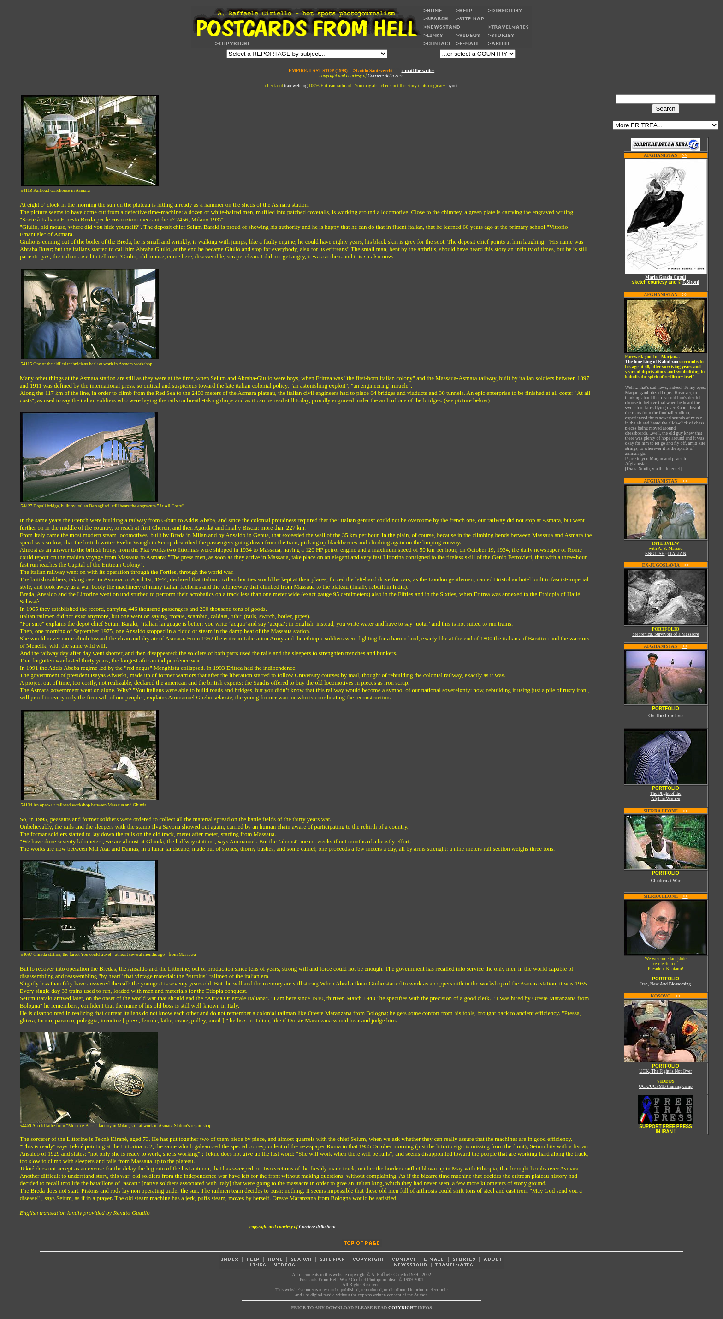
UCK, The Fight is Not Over (665, 1071)
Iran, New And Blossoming (665, 983)
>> (684, 155)
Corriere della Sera (386, 75)
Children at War (665, 880)
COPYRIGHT (402, 1307)
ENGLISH (655, 553)
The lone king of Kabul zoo (651, 361)
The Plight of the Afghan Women (666, 796)
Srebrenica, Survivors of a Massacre (665, 634)
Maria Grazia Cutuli (665, 277)
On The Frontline (665, 715)
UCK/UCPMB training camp (666, 1086)
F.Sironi (690, 282)
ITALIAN (677, 553)
